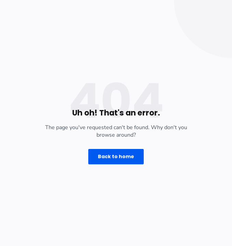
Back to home (116, 156)
